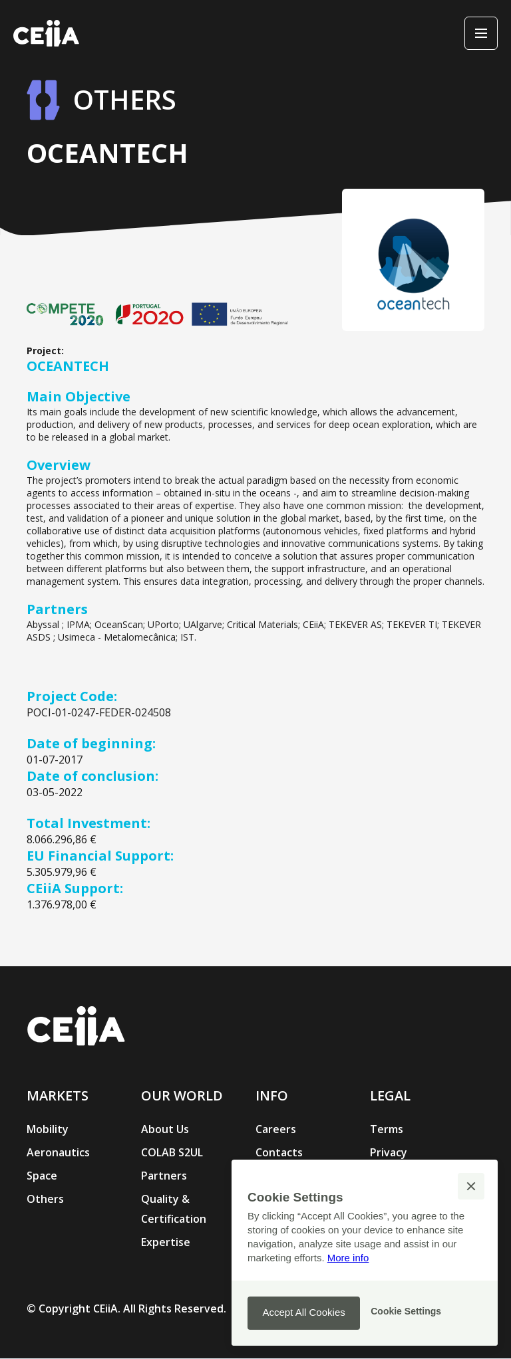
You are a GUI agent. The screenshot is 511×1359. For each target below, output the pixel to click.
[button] (471, 1186)
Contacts (279, 1152)
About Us (165, 1129)
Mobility (48, 1129)
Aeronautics (58, 1152)
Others (45, 1199)
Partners (164, 1175)
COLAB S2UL (172, 1152)
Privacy (388, 1152)
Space (42, 1175)
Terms (386, 1129)
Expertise (165, 1242)
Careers (276, 1129)
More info (348, 1257)
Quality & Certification (173, 1209)
